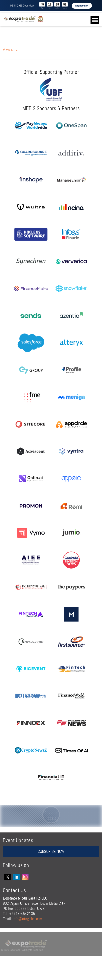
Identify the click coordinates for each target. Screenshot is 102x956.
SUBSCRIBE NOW (51, 851)
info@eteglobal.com (27, 918)
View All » (10, 49)
